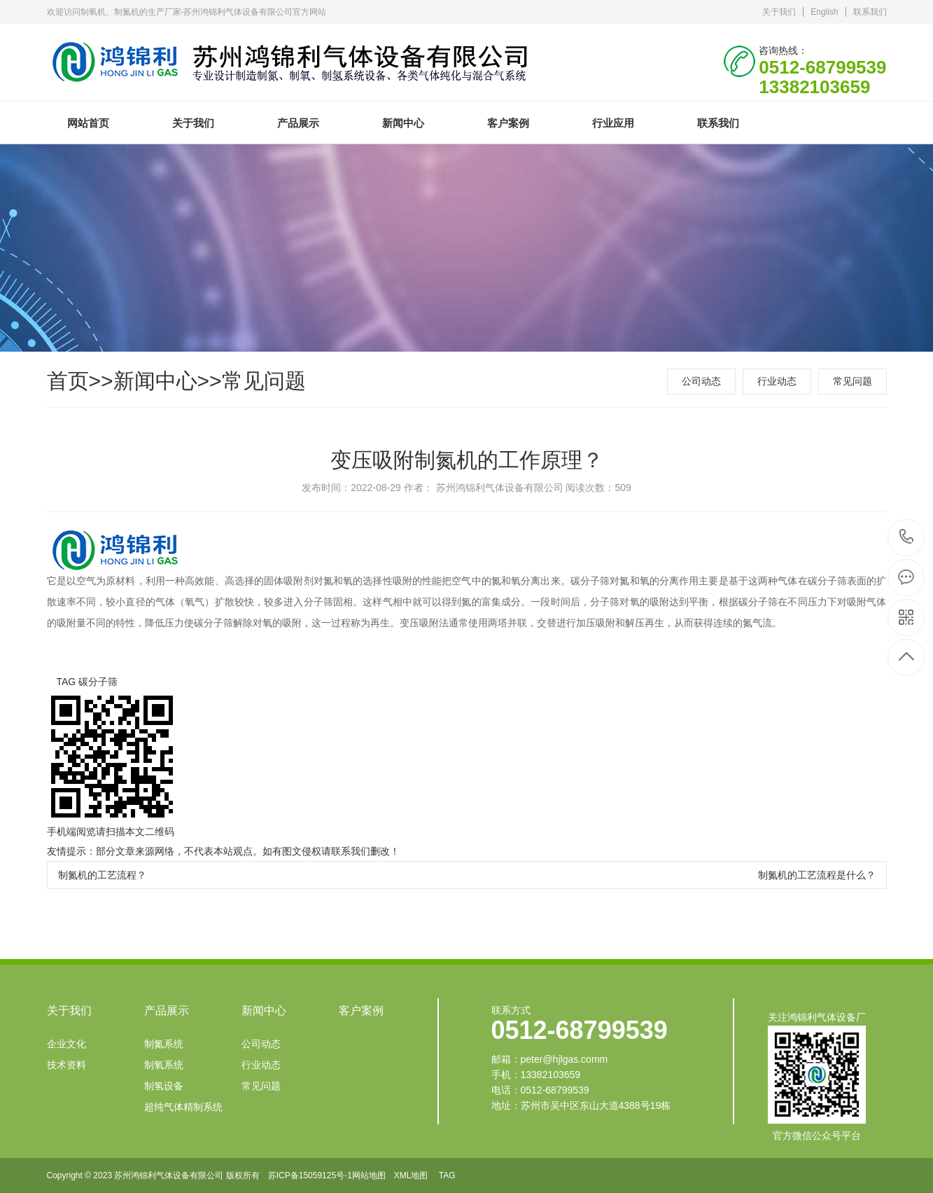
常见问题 (264, 380)
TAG (447, 1175)
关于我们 (779, 12)
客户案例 (508, 123)
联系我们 (870, 12)
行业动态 (777, 381)
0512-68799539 (906, 537)
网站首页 (88, 123)
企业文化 (66, 1044)
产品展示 (298, 123)
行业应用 (613, 123)
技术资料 (66, 1065)
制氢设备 (163, 1086)
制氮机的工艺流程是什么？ (817, 875)
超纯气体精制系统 (183, 1107)
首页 (68, 380)
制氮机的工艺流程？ (102, 875)
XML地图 (411, 1175)
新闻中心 (403, 123)
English (824, 12)
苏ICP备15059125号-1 (310, 1175)
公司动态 (701, 381)
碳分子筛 (98, 681)
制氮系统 (163, 1044)
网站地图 (369, 1175)
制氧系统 (163, 1065)
